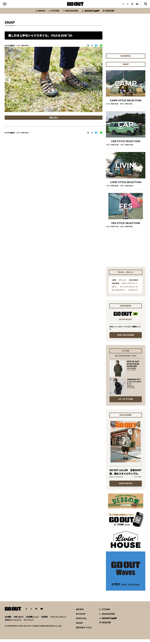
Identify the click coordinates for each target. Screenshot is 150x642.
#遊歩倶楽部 (133, 283)
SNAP (79, 625)
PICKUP (81, 616)
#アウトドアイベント (130, 286)
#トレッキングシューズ (129, 289)
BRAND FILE (84, 630)
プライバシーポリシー (58, 619)
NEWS (80, 612)
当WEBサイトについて (13, 622)
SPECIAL (81, 621)
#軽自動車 (115, 286)
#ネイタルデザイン (119, 292)
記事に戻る (53, 120)
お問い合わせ (18, 619)
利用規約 (44, 619)
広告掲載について (32, 619)
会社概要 (8, 619)
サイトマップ (28, 622)
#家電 (114, 283)
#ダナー (115, 289)
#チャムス (122, 283)
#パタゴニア (133, 292)
